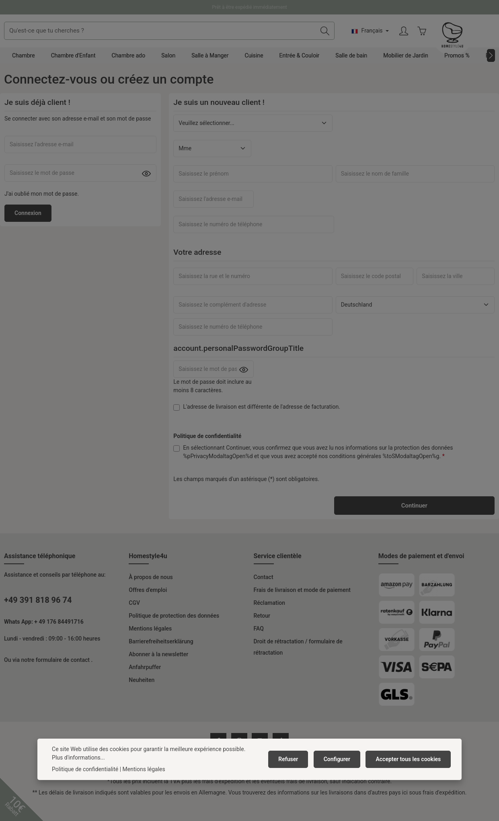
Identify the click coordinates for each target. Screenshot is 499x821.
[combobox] (233, 38)
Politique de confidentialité (85, 769)
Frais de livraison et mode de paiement (302, 606)
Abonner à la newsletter (158, 670)
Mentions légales (150, 644)
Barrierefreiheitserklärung (161, 657)
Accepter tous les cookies (409, 759)
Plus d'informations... (78, 757)
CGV (134, 619)
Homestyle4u (148, 572)
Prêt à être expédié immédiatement (249, 7)
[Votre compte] (467, 38)
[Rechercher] (388, 38)
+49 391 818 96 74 (38, 616)
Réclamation (269, 619)
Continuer (414, 521)
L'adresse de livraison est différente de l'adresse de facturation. (261, 422)
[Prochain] (491, 70)
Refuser (294, 759)
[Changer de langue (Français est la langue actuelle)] (433, 39)
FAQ (259, 644)
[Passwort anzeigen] (146, 189)
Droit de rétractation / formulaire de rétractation (298, 663)
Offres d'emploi (148, 606)
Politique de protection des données (174, 632)
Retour (262, 632)
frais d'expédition (223, 797)
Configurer (340, 759)
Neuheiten (141, 696)
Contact (263, 593)
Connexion (27, 228)
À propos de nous (150, 593)
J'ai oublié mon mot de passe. (41, 209)
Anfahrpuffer (145, 683)
